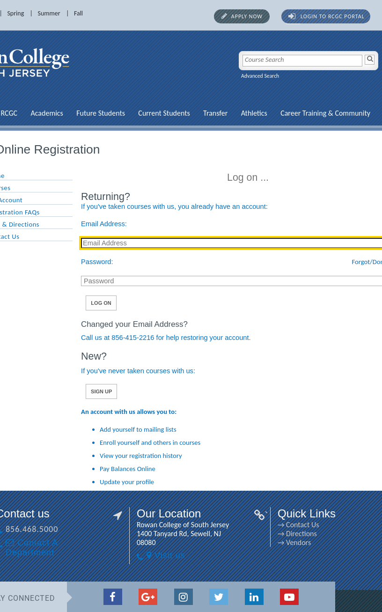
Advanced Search (230, 76)
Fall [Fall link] (48, 13)
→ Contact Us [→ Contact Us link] (268, 524)
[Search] (340, 60)
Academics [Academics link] (16, 113)
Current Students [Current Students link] (134, 113)
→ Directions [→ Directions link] (267, 533)
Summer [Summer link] (19, 13)
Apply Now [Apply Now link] (217, 16)
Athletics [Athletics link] (224, 113)
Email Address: (74, 224)
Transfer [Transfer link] (185, 113)
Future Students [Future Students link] (70, 113)
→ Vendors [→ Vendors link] (264, 542)
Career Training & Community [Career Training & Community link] (295, 113)
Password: (67, 261)
